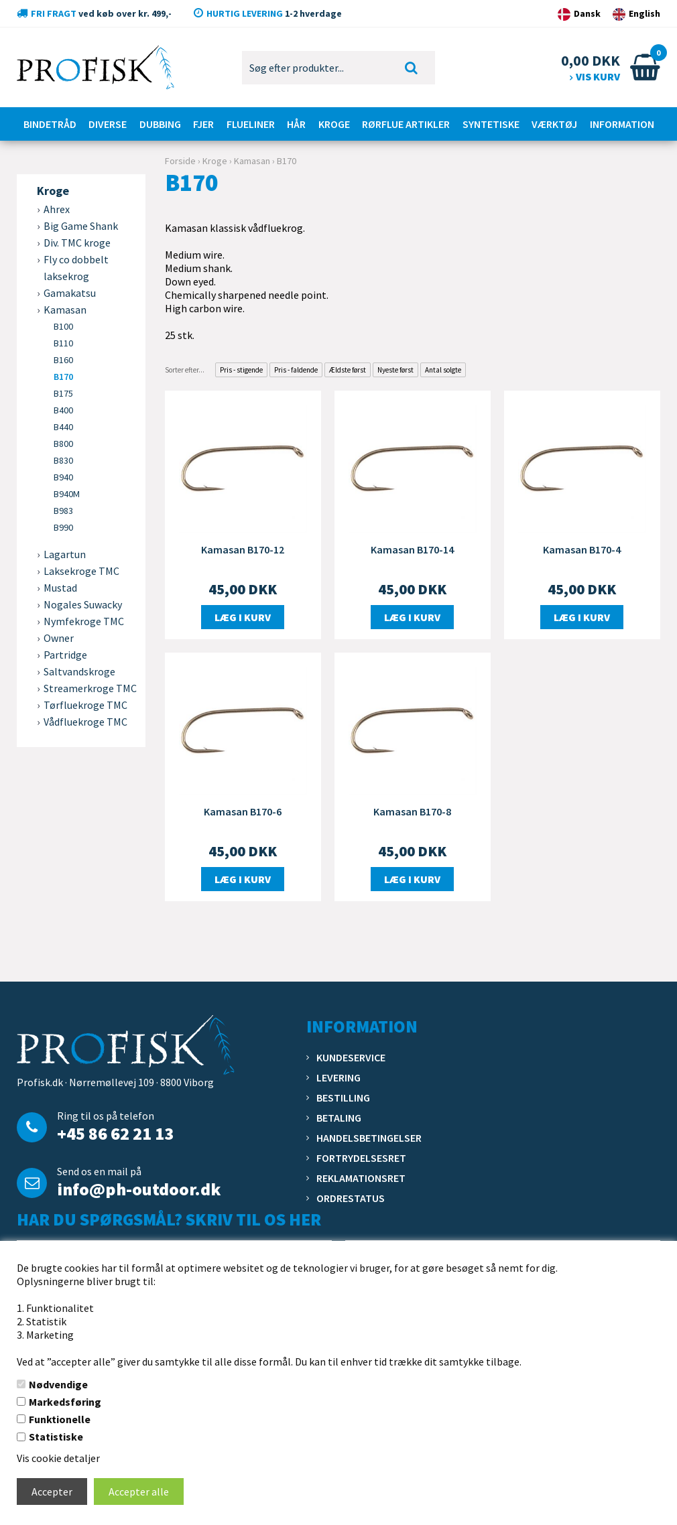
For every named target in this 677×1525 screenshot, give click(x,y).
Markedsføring (65, 1401)
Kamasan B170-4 (582, 549)
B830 (63, 460)
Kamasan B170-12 (242, 549)
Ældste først (347, 370)
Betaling (338, 1117)
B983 (63, 511)
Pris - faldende (296, 370)
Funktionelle (59, 1419)
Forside (180, 161)
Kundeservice (350, 1057)
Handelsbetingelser (369, 1137)
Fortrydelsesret (361, 1158)
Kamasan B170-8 (412, 811)
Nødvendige (58, 1384)
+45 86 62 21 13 (115, 1133)
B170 (63, 377)
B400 (63, 410)
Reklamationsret (361, 1178)
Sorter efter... (184, 370)
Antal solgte (443, 370)
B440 (63, 427)
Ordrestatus (350, 1198)
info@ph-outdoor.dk (139, 1189)
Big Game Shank (81, 226)
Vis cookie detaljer (58, 1458)
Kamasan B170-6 (243, 811)
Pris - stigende (241, 370)
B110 (63, 343)
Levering (338, 1077)
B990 (63, 527)
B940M (67, 494)
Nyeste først (395, 370)
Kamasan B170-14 (412, 549)
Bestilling (343, 1097)
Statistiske (56, 1436)
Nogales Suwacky (83, 604)
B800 (63, 444)
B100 (63, 326)
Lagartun (65, 554)
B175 (63, 393)
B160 (63, 360)
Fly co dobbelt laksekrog (76, 268)
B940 (63, 477)
